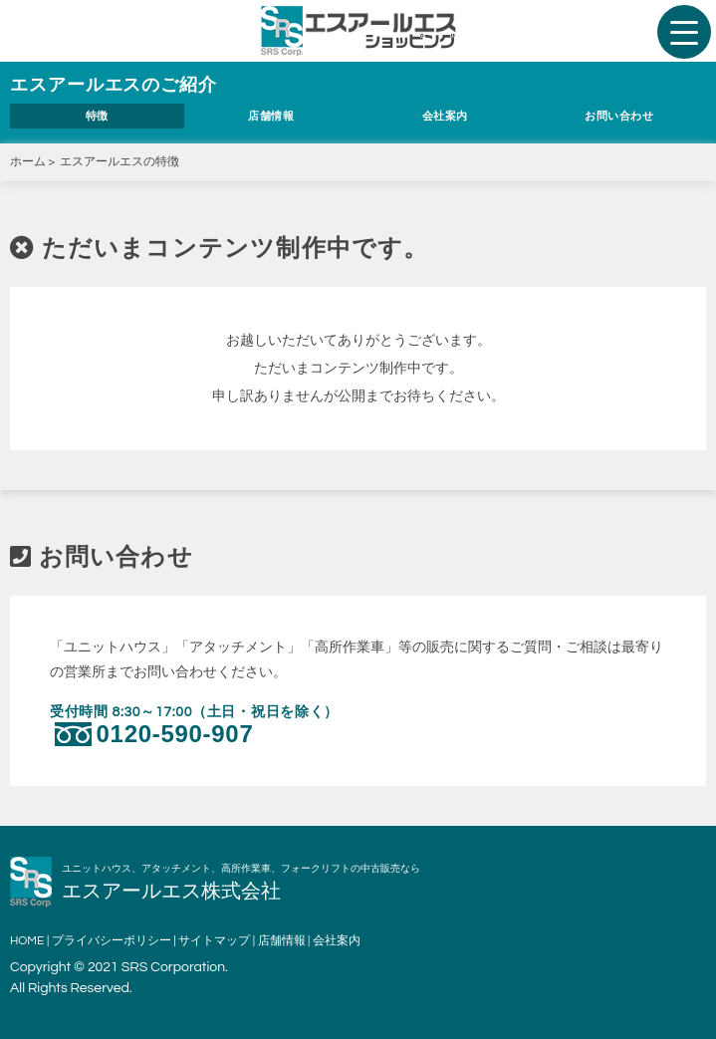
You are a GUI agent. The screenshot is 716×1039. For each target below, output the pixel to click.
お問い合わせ (619, 116)
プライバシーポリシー (111, 940)
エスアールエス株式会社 (171, 892)
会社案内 (445, 116)
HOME (27, 940)
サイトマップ (214, 940)
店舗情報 (271, 116)
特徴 (97, 116)
